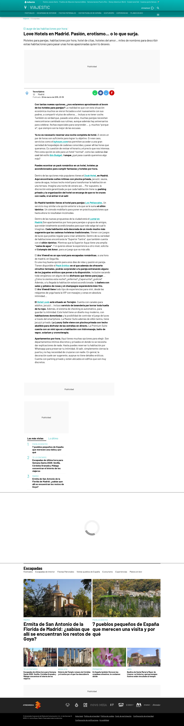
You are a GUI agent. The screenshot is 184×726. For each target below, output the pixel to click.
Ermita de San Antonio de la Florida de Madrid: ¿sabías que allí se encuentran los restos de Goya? (48, 482)
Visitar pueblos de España (89, 15)
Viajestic (26, 18)
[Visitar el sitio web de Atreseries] (112, 705)
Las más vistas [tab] (35, 438)
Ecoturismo (109, 15)
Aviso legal (79, 716)
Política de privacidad (92, 716)
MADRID (35, 476)
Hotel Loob (43, 302)
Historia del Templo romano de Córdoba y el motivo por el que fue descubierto (74, 673)
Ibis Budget (56, 155)
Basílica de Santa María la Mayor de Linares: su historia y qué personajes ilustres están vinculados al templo (142, 674)
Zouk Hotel (90, 175)
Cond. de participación (123, 716)
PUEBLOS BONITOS (40, 444)
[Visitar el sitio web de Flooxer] (156, 705)
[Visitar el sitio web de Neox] (85, 705)
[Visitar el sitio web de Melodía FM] (139, 705)
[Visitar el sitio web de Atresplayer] (148, 705)
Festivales (29, 15)
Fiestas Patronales (67, 15)
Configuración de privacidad (143, 716)
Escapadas (33, 568)
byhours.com (61, 141)
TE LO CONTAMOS (39, 457)
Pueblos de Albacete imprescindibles (72, 2)
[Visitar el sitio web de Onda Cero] (121, 705)
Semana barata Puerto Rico (97, 2)
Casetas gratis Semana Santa (151, 2)
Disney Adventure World (117, 2)
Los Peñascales (93, 202)
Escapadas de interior (46, 15)
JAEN (129, 669)
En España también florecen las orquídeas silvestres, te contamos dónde (106, 674)
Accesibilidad (104, 720)
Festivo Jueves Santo (50, 2)
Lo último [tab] (53, 438)
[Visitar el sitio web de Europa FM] (130, 705)
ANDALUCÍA (62, 669)
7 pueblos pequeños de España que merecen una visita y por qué (48, 450)
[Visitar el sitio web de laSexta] (76, 705)
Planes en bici (136, 15)
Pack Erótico (62, 265)
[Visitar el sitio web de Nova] (94, 705)
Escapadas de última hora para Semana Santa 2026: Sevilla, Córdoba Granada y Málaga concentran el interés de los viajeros (47, 465)
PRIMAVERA (97, 669)
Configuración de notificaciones (86, 720)
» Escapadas (35, 18)
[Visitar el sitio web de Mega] (103, 705)
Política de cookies (107, 716)
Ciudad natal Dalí (133, 2)
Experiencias (122, 15)
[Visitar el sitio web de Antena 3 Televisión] (67, 705)
